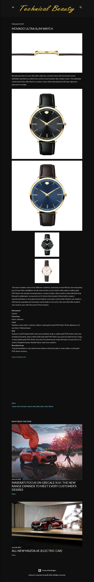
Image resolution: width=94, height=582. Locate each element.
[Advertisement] (47, 378)
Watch (51, 406)
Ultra (46, 406)
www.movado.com (19, 357)
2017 (18, 406)
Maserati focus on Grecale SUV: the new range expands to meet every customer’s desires (44, 486)
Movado (24, 406)
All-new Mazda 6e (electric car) (37, 550)
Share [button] (14, 403)
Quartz (29, 406)
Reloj (34, 406)
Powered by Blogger (47, 570)
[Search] (80, 6)
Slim (38, 406)
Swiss (42, 406)
